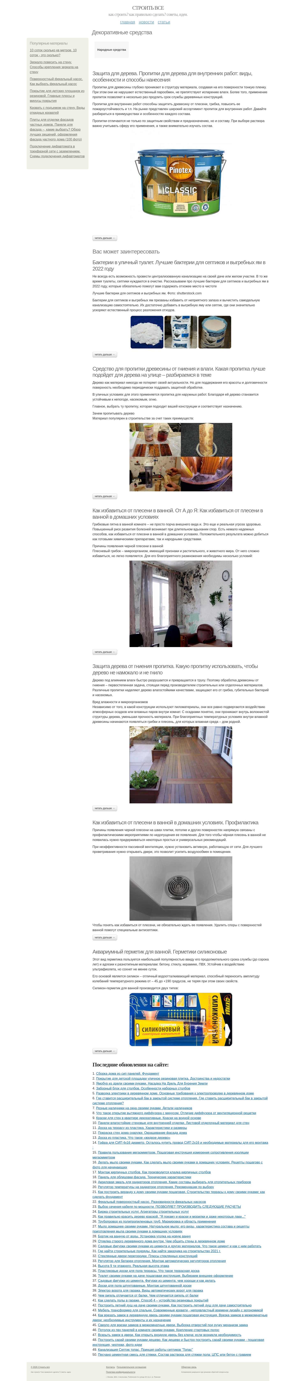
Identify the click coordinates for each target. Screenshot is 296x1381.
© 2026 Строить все (40, 1367)
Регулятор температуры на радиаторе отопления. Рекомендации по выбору (156, 1187)
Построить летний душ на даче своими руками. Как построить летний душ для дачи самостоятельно (175, 1305)
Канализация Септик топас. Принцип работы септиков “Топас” (145, 1349)
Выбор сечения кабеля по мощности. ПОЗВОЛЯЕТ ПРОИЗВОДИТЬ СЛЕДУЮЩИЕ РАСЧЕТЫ (169, 1206)
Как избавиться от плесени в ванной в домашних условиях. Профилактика (175, 822)
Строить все (148, 8)
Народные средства (111, 49)
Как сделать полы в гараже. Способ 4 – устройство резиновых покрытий (153, 1300)
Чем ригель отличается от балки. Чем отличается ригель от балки (148, 1295)
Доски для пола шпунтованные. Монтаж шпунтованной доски (145, 1285)
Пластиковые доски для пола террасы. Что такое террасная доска (149, 1271)
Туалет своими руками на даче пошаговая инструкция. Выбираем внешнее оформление (165, 1275)
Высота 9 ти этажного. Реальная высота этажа (133, 1266)
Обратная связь (189, 1367)
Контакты (110, 1367)
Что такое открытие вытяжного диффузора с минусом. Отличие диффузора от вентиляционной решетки (176, 1113)
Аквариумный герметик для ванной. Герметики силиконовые (159, 952)
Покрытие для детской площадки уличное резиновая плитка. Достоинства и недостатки (163, 1078)
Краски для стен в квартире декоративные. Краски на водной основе (148, 1118)
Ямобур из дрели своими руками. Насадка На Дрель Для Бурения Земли (152, 1083)
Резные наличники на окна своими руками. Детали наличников (144, 1108)
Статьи (164, 22)
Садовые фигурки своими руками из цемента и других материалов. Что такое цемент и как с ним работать (179, 1246)
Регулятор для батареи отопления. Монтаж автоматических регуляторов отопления (162, 1261)
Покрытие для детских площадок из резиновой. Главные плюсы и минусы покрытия (57, 96)
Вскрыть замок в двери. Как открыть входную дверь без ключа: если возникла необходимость (169, 1335)
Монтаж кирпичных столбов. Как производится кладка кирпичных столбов (154, 1172)
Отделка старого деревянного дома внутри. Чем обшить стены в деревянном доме (161, 1241)
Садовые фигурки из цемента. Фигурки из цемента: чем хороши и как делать (157, 1280)
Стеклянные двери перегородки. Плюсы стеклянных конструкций (148, 1256)
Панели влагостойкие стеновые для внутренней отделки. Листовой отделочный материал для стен (173, 1123)
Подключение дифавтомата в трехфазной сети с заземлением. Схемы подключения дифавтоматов (57, 151)
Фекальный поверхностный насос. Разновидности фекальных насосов (152, 1202)
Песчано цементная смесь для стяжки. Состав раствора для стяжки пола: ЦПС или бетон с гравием (174, 1354)
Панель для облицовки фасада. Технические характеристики (144, 1177)
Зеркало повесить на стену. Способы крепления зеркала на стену (54, 67)
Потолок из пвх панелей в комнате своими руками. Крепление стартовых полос (158, 1330)
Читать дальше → (105, 238)
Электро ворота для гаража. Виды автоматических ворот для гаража (150, 1290)
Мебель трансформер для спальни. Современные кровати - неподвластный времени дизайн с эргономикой (180, 1310)
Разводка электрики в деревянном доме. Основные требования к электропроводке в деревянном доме (175, 1093)
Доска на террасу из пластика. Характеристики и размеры (142, 1128)
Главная (127, 22)
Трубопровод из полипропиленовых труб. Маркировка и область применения (157, 1221)
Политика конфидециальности (120, 1372)
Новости (146, 22)
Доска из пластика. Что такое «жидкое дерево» (134, 1137)
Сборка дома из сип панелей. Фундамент (127, 1073)
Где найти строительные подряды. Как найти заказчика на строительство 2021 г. (159, 1251)
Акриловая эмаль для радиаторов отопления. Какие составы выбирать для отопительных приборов (174, 1182)
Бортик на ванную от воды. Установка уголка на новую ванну (144, 1236)
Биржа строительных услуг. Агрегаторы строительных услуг (143, 1211)
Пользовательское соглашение (131, 1367)
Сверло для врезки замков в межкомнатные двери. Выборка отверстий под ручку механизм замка (173, 1325)
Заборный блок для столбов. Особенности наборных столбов (143, 1088)
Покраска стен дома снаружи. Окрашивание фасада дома (142, 1133)
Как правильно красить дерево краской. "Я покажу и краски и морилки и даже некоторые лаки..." (172, 1216)
